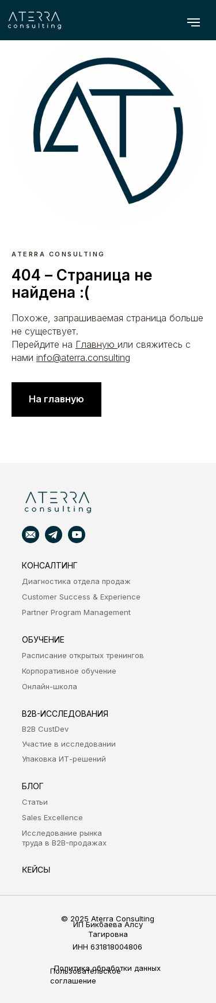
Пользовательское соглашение (85, 975)
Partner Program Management (76, 612)
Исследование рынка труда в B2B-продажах (64, 837)
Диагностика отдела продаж (76, 581)
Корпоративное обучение (69, 670)
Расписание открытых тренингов (83, 655)
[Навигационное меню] (193, 22)
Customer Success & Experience (81, 596)
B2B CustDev (45, 728)
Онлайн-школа (49, 686)
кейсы (35, 869)
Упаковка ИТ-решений (64, 758)
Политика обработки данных (107, 968)
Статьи (35, 801)
